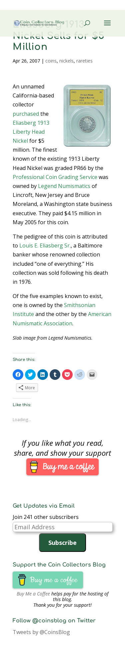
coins (51, 61)
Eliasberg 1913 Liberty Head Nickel (31, 131)
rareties (84, 61)
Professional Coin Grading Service (55, 177)
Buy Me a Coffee (33, 593)
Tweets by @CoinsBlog (41, 632)
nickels (66, 61)
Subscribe (62, 543)
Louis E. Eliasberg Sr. (45, 245)
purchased (26, 113)
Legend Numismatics (64, 186)
